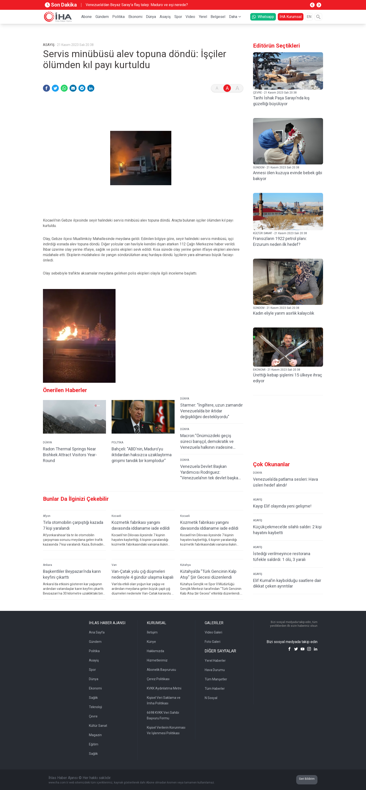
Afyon (46, 516)
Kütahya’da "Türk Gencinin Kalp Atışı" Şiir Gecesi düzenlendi (208, 574)
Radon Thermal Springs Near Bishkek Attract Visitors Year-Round (70, 454)
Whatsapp (263, 16)
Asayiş (165, 16)
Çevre (93, 716)
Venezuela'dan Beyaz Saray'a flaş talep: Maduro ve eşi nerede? (137, 5)
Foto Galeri (212, 642)
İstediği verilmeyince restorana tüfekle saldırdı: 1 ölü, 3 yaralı (281, 556)
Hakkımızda (155, 651)
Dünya (151, 16)
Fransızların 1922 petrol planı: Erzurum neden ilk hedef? (280, 241)
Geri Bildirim (307, 778)
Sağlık (93, 698)
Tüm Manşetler (216, 679)
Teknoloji (95, 707)
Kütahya (185, 565)
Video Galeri (213, 632)
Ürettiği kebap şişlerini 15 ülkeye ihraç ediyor (287, 377)
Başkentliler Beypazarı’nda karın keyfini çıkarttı (72, 574)
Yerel (203, 16)
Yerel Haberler (215, 660)
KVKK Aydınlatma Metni (164, 688)
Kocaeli (116, 516)
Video (190, 16)
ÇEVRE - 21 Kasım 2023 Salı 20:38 (275, 92)
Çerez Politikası (158, 679)
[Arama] (318, 17)
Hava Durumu (215, 670)
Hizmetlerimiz (157, 660)
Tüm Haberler (215, 688)
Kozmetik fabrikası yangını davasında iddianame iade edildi (141, 525)
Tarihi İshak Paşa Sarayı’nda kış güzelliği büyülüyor (281, 100)
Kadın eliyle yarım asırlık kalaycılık (283, 313)
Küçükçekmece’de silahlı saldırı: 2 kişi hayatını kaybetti (287, 529)
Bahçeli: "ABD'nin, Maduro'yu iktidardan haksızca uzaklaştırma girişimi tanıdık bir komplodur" (142, 454)
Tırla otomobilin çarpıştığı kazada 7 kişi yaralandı (73, 525)
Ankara (47, 565)
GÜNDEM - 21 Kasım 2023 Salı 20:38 (276, 167)
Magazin (95, 735)
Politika (118, 16)
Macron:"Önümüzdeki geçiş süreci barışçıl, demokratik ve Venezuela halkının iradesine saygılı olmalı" (207, 441)
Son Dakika (61, 5)
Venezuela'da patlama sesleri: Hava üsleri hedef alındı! (285, 482)
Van (114, 565)
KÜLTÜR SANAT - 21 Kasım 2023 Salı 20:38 (280, 233)
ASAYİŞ (257, 499)
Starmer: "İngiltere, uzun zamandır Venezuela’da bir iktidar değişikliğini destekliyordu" (211, 411)
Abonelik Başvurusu (161, 670)
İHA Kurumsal (291, 16)
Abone (86, 16)
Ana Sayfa (97, 632)
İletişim (152, 632)
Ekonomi (135, 16)
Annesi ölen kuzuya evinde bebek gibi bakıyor (287, 175)
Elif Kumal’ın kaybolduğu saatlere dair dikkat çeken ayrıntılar (287, 583)
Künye (151, 642)
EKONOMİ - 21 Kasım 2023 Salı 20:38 (276, 369)
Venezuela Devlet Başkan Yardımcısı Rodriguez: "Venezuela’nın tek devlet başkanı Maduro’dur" (210, 472)
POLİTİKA (117, 442)
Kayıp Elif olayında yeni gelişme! (282, 506)
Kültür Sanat (98, 725)
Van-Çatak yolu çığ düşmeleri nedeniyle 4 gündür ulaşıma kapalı (142, 574)
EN (309, 16)
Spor (178, 16)
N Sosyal (211, 698)
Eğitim (93, 744)
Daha (233, 16)
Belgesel (218, 16)
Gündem (102, 16)
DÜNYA (47, 442)
